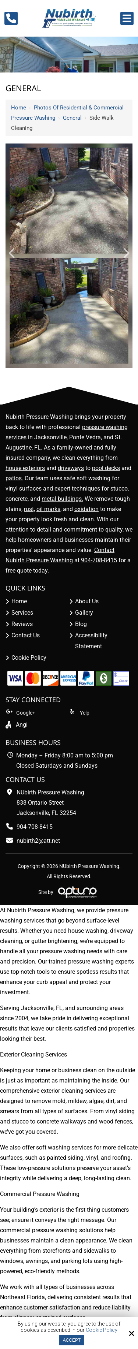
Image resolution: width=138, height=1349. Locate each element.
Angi (22, 724)
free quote (19, 570)
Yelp (79, 712)
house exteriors (25, 468)
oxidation (86, 509)
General (72, 118)
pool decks (106, 468)
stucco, (119, 488)
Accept (72, 1340)
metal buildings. (62, 498)
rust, (29, 509)
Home (18, 107)
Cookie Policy (101, 1330)
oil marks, (48, 509)
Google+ (20, 712)
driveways (71, 468)
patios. (14, 478)
